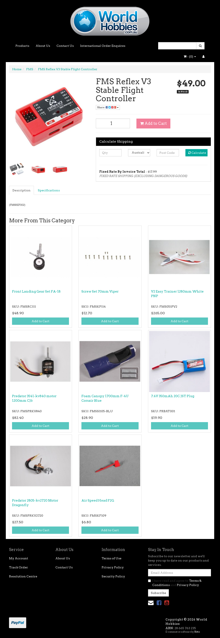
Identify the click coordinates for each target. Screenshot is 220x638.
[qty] (110, 152)
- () (190, 56)
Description (21, 190)
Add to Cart (153, 123)
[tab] (21, 190)
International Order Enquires (102, 45)
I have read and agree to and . (175, 583)
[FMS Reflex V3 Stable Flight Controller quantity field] (113, 123)
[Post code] (168, 152)
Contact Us (65, 45)
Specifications (49, 190)
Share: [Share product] (108, 107)
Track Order (18, 567)
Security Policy (113, 576)
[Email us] (151, 602)
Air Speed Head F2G (97, 500)
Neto (197, 631)
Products (22, 45)
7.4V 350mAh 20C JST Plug (172, 396)
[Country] (139, 152)
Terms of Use (111, 558)
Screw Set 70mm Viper (100, 291)
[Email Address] (179, 572)
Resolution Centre (23, 576)
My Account (18, 558)
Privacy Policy (113, 567)
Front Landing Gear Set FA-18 (36, 291)
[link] (159, 602)
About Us (43, 45)
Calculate (197, 152)
